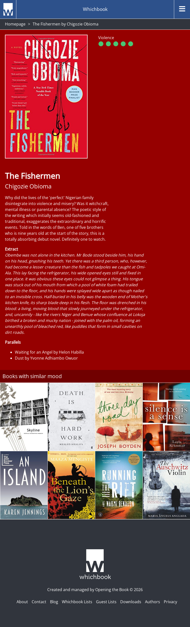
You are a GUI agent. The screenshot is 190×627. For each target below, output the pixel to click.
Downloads (130, 601)
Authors (152, 601)
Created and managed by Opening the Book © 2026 (95, 589)
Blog (54, 601)
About (22, 601)
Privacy (170, 601)
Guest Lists (106, 601)
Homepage (15, 24)
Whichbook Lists (77, 601)
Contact (39, 601)
